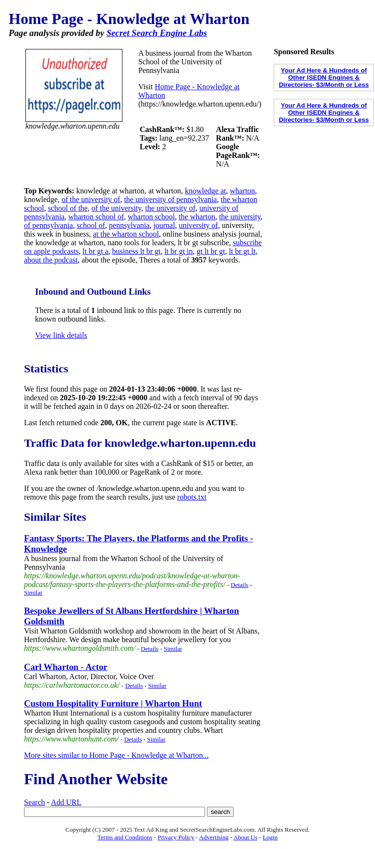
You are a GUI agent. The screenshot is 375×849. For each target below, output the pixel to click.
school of (91, 225)
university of (198, 225)
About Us (245, 837)
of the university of (90, 199)
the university (240, 217)
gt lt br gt (211, 251)
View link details (61, 335)
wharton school (151, 217)
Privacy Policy (175, 837)
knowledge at (205, 191)
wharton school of (96, 217)
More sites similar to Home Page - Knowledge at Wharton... (116, 755)
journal (164, 225)
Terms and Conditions (125, 837)
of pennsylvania (48, 225)
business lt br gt (136, 251)
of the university (116, 208)
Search (34, 802)
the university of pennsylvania (170, 199)
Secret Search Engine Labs (157, 33)
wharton (242, 191)
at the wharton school (126, 234)
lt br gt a (96, 251)
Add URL (66, 802)
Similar (33, 592)
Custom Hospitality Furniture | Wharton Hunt (113, 703)
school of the (68, 208)
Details (240, 584)
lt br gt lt (242, 251)
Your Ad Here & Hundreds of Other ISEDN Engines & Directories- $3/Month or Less (324, 77)
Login (270, 837)
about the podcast (51, 260)
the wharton (197, 217)
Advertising (214, 837)
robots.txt (191, 497)
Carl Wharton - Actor (66, 667)
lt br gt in (178, 251)
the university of (170, 208)
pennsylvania (129, 225)
